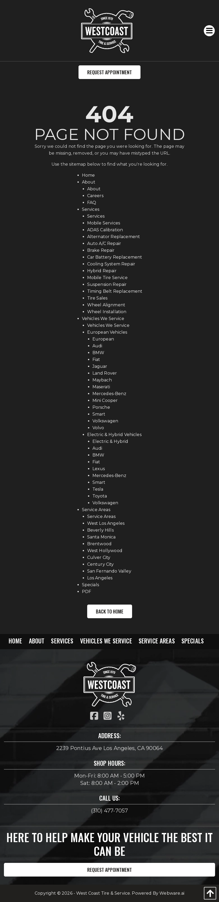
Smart (99, 414)
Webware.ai (171, 893)
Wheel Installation (107, 311)
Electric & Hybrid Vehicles (114, 434)
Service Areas (96, 509)
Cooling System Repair (111, 263)
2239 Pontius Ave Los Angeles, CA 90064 (109, 748)
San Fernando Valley (109, 571)
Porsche (101, 407)
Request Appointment (109, 72)
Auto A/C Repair (104, 243)
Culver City (99, 557)
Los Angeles (100, 577)
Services (90, 209)
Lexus (98, 468)
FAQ (91, 202)
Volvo (98, 427)
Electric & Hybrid (110, 441)
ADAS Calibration (105, 229)
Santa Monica (101, 536)
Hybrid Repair (102, 270)
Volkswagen (105, 420)
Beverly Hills (100, 530)
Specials (90, 584)
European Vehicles (107, 332)
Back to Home (109, 611)
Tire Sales (97, 298)
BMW (98, 352)
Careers (95, 195)
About (89, 182)
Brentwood (99, 543)
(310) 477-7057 (109, 810)
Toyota (99, 496)
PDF (86, 591)
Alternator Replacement (113, 236)
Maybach (102, 379)
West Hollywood (104, 550)
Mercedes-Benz (109, 393)
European (103, 339)
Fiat (96, 359)
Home (88, 175)
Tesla (97, 489)
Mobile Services (103, 223)
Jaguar (99, 366)
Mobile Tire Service (107, 277)
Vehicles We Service (103, 318)
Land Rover (104, 373)
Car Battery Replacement (114, 257)
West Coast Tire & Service (103, 893)
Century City (100, 564)
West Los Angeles (106, 523)
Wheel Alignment (106, 304)
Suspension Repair (107, 284)
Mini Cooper (105, 400)
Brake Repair (101, 250)
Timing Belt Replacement (115, 291)
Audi (97, 345)
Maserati (101, 386)
